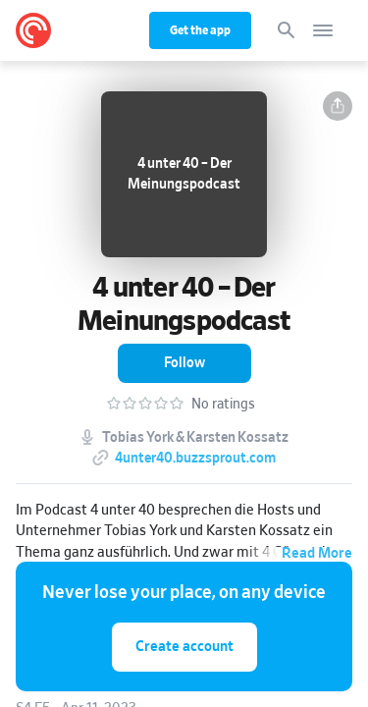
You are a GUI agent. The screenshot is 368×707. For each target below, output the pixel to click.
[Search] (286, 30)
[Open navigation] (323, 30)
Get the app (200, 30)
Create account (184, 646)
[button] (337, 106)
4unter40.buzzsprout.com (195, 458)
